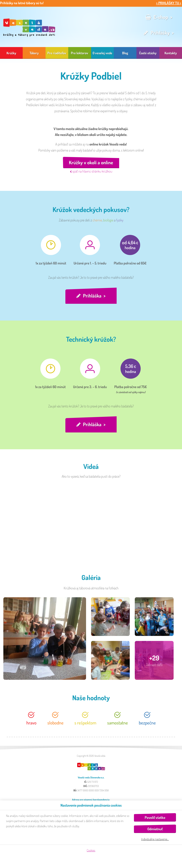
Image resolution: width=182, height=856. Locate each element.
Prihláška (92, 296)
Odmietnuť (155, 829)
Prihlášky (160, 32)
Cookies (91, 850)
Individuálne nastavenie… (155, 839)
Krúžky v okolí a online (91, 162)
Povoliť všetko (155, 817)
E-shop (161, 17)
